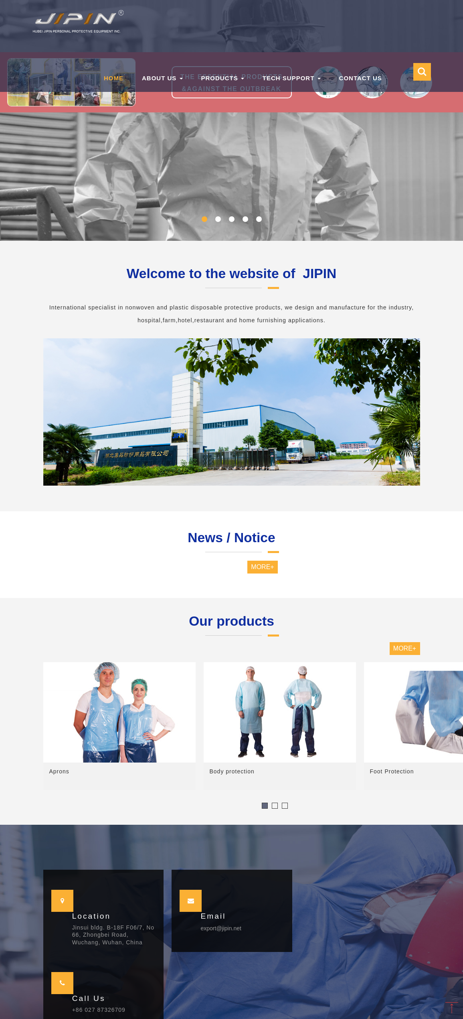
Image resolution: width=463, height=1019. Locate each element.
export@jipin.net (220, 928)
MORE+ (262, 566)
